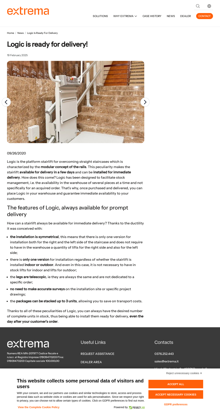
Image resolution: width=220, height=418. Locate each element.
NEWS (171, 16)
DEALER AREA (91, 362)
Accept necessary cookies (175, 394)
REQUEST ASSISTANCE (97, 354)
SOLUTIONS (100, 16)
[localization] (209, 6)
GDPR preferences (176, 404)
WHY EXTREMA (125, 16)
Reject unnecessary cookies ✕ (184, 373)
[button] (209, 6)
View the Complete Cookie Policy (38, 407)
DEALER (185, 16)
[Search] (198, 6)
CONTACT (204, 16)
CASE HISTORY (152, 16)
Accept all (175, 384)
